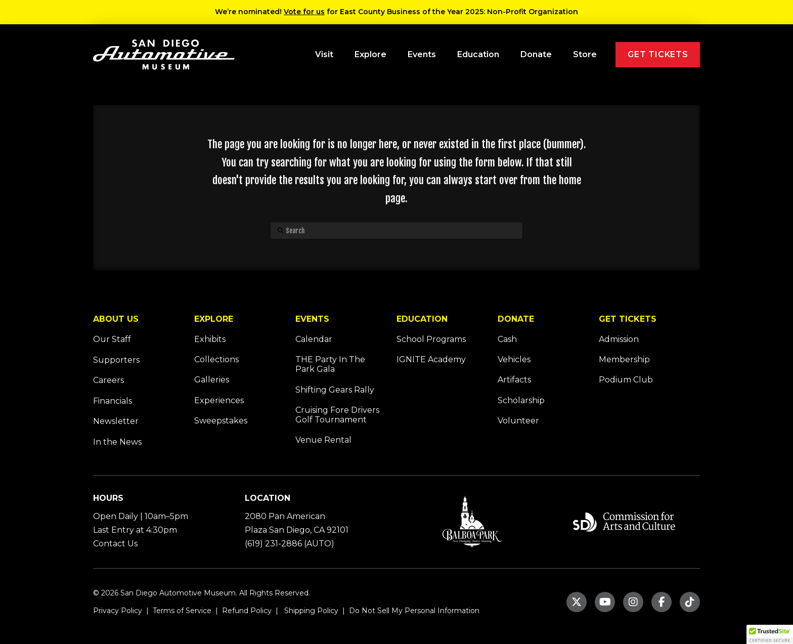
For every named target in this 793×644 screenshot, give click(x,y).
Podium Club (626, 379)
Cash (507, 339)
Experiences (219, 400)
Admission (619, 339)
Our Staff (112, 339)
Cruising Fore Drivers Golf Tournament (337, 414)
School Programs (431, 339)
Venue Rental (323, 440)
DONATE (516, 319)
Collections (216, 359)
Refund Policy (246, 610)
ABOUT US (116, 319)
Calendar (313, 339)
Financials (112, 401)
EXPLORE (213, 319)
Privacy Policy (117, 610)
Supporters (116, 360)
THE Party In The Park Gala (330, 364)
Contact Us (115, 543)
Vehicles (514, 359)
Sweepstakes (220, 420)
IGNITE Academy (431, 359)
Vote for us (304, 11)
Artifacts (514, 379)
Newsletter (116, 421)
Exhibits (210, 339)
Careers (108, 380)
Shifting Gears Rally (334, 390)
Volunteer (518, 420)
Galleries (211, 379)
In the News (117, 442)
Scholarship (521, 400)
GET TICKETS (627, 319)
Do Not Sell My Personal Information (414, 610)
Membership (624, 359)
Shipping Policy (310, 610)
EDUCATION (422, 319)
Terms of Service (181, 610)
